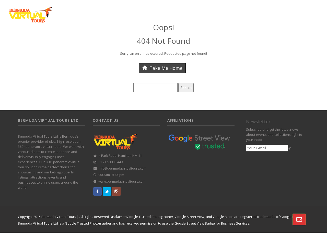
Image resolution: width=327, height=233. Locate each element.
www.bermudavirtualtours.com (121, 181)
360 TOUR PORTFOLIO (212, 11)
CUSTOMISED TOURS (173, 11)
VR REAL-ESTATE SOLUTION (257, 11)
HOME (93, 11)
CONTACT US (296, 11)
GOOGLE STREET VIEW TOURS (127, 11)
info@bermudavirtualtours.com (122, 168)
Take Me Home (162, 68)
